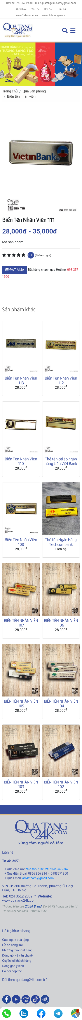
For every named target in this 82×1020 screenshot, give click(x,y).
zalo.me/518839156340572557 (47, 869)
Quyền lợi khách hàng (16, 960)
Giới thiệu (21, 9)
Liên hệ (62, 9)
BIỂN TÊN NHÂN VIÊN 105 (21, 703)
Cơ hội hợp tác (12, 971)
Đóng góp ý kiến (13, 966)
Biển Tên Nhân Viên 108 (21, 542)
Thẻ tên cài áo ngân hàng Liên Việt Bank (61, 461)
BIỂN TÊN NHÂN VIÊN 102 (61, 784)
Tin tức (35, 9)
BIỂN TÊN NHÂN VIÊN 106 (61, 623)
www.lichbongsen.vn (54, 15)
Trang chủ (10, 91)
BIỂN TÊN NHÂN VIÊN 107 (21, 623)
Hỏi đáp (48, 9)
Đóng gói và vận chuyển (18, 955)
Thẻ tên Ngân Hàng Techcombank (61, 542)
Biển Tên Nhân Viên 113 (21, 380)
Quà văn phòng (34, 91)
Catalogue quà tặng (15, 940)
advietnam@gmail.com (38, 878)
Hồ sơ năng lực (12, 945)
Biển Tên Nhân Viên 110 (21, 461)
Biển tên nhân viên (21, 96)
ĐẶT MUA (14, 270)
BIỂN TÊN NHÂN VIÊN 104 (61, 703)
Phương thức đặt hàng (17, 950)
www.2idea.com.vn (27, 15)
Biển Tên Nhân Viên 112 (61, 380)
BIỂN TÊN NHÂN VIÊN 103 (21, 784)
